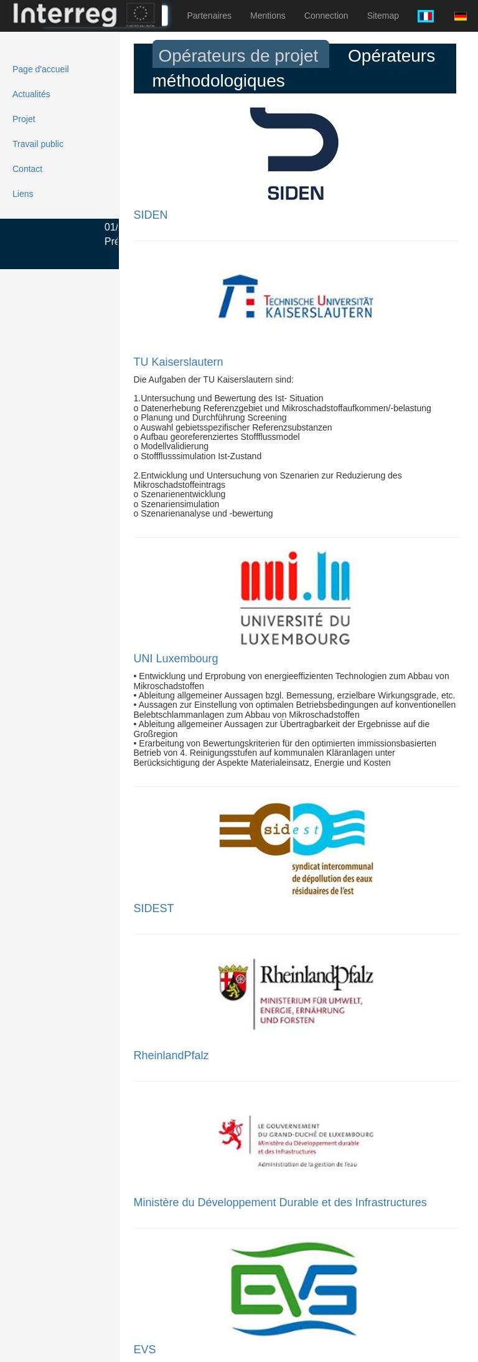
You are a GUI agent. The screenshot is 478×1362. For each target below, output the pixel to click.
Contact (27, 169)
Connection (326, 16)
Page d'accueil (40, 69)
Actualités (31, 94)
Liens (22, 194)
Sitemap (383, 16)
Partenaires (209, 16)
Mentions (268, 16)
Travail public (37, 144)
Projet (23, 119)
